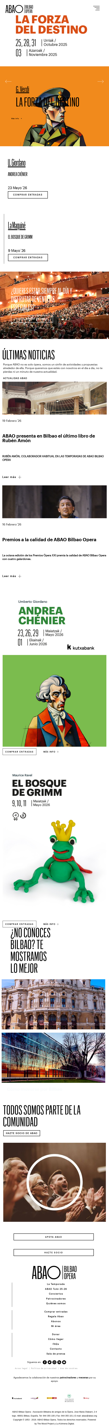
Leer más (12, 477)
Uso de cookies (69, 1368)
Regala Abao (56, 1316)
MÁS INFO (51, 752)
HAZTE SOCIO (53, 1252)
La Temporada (56, 1284)
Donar (56, 1334)
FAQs (56, 1344)
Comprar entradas (28, 194)
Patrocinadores (56, 1298)
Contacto (56, 1348)
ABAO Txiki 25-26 (56, 1289)
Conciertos (56, 1293)
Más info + (16, 118)
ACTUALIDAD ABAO (15, 378)
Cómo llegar (56, 1339)
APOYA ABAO (53, 1237)
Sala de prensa (55, 1353)
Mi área (56, 1326)
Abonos (56, 1321)
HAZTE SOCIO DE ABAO (32, 318)
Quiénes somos (56, 1303)
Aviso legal (21, 1368)
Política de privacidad (44, 1368)
